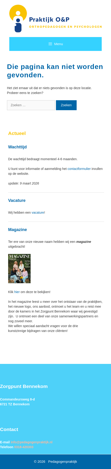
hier (17, 292)
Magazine (17, 229)
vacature (38, 212)
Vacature (17, 200)
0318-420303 (23, 447)
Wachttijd (17, 147)
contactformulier (79, 169)
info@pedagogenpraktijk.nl (31, 442)
